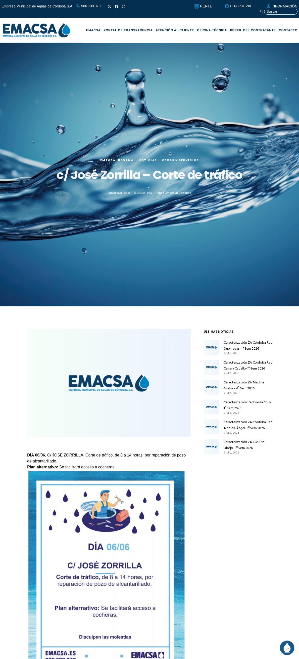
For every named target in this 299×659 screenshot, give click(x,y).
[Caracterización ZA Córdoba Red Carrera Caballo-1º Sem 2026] (211, 367)
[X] (109, 6)
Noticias (148, 162)
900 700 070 (88, 6)
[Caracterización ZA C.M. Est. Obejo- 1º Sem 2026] (211, 446)
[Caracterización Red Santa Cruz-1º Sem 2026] (211, 407)
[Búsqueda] (279, 11)
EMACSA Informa (117, 162)
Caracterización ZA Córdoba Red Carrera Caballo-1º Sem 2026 (248, 365)
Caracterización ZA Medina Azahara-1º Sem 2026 (244, 385)
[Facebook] (116, 6)
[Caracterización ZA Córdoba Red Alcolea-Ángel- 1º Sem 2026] (211, 427)
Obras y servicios (180, 162)
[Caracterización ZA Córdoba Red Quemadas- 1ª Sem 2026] (211, 347)
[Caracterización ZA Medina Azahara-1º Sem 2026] (211, 387)
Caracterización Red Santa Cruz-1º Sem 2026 (247, 405)
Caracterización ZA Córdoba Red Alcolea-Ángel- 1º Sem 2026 (248, 425)
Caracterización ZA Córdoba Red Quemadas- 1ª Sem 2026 (248, 345)
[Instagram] (123, 6)
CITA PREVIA (238, 6)
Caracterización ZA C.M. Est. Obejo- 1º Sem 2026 (244, 445)
